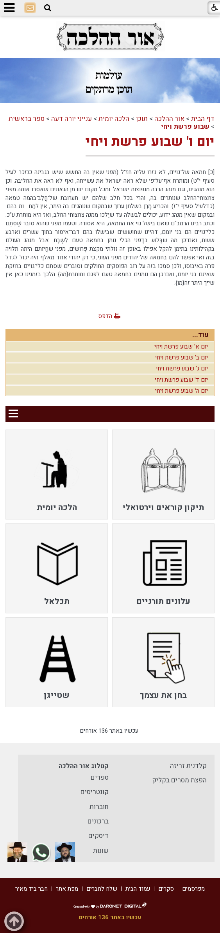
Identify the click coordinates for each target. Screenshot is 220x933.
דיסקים (98, 836)
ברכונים (98, 821)
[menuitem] (163, 475)
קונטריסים (94, 792)
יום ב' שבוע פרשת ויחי (181, 357)
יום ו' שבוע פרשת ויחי (150, 141)
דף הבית (203, 119)
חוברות (99, 807)
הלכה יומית (113, 119)
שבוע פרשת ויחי (185, 126)
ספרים (100, 777)
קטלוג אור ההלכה (84, 766)
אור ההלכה (169, 119)
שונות (101, 851)
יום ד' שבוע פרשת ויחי (181, 380)
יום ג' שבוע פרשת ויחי (182, 368)
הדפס (105, 316)
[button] (47, 8)
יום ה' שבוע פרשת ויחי (181, 391)
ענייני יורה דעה (71, 119)
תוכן (142, 119)
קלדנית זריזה (188, 766)
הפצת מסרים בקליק (179, 780)
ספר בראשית (27, 119)
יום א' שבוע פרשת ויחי (181, 346)
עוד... (200, 335)
